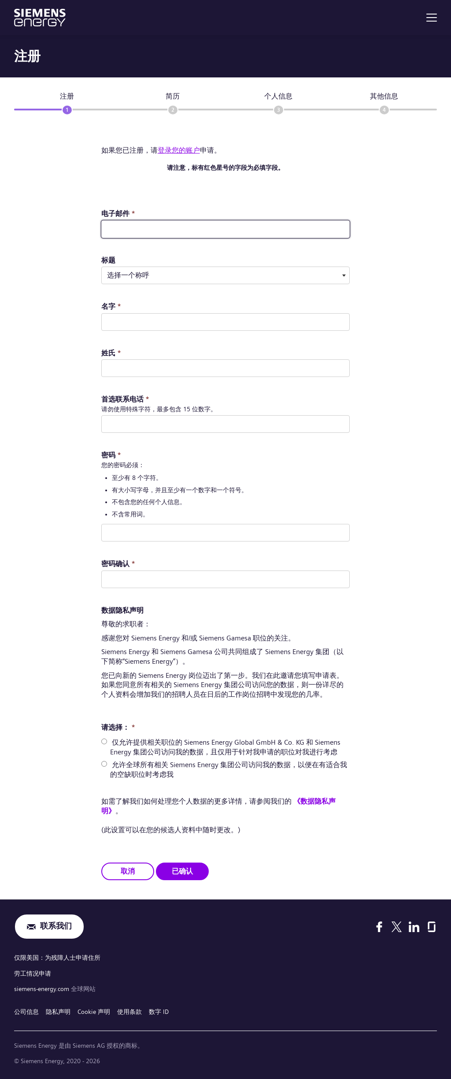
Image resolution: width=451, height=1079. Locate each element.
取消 (128, 871)
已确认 (182, 871)
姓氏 (111, 353)
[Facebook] (379, 926)
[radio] (104, 741)
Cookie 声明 (94, 1011)
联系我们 (56, 926)
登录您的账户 (179, 150)
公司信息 (26, 1011)
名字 (111, 306)
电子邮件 (118, 213)
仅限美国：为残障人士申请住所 (57, 957)
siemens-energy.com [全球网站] (42, 988)
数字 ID (159, 1011)
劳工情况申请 (32, 973)
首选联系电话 (125, 399)
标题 (108, 260)
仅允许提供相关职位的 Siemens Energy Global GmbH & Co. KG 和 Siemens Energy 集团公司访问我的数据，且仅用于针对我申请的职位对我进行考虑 (225, 747)
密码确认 (118, 564)
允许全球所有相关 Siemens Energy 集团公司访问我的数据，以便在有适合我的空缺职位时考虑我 (228, 770)
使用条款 (129, 1011)
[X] (397, 926)
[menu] (431, 17)
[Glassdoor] (431, 926)
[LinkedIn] (414, 926)
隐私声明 (58, 1011)
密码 (111, 455)
